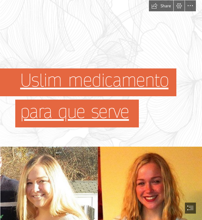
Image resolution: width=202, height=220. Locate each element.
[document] (101, 110)
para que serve (74, 112)
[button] (161, 5)
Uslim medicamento (94, 81)
